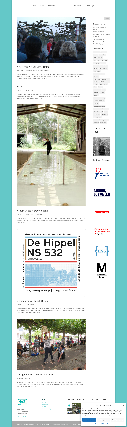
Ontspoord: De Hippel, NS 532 (33, 300)
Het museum (78, 6)
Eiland (20, 86)
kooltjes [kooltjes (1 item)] (100, 87)
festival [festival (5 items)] (95, 68)
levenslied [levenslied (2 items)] (96, 92)
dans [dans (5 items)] (100, 65)
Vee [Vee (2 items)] (107, 120)
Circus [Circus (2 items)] (95, 65)
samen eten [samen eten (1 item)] (97, 114)
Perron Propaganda (99, 32)
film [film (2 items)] (100, 68)
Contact (88, 6)
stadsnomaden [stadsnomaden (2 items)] (97, 117)
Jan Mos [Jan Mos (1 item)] (96, 84)
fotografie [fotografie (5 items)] (105, 68)
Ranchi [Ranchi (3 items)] (106, 111)
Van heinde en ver (98, 39)
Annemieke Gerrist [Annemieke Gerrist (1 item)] (98, 60)
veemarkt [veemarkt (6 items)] (96, 122)
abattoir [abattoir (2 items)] (96, 54)
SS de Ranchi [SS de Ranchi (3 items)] (104, 114)
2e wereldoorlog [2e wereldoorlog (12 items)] (98, 52)
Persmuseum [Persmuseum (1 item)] (105, 109)
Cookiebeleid (98, 423)
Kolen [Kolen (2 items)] (95, 87)
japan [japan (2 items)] (101, 84)
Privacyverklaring (106, 423)
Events (27, 70)
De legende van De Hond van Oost (35, 374)
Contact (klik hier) (22, 416)
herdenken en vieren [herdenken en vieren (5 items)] (99, 74)
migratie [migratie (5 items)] (96, 95)
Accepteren (89, 420)
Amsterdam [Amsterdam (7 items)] (102, 54)
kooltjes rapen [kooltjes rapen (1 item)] (97, 89)
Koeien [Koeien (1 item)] (105, 84)
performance (33, 70)
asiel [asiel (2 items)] (106, 60)
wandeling (46, 70)
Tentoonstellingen (46, 409)
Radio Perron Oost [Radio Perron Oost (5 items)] (98, 111)
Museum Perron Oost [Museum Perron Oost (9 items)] (99, 100)
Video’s (43, 407)
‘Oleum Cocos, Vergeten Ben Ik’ (33, 210)
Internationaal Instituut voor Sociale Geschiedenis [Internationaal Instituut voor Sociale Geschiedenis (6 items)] (100, 80)
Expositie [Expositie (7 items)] (105, 65)
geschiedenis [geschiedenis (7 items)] (97, 71)
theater (40, 70)
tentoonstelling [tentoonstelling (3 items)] (97, 120)
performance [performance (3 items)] (97, 109)
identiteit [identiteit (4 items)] (96, 76)
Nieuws (40, 6)
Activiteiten (50, 6)
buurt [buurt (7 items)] (104, 63)
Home (34, 6)
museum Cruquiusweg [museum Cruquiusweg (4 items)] (99, 98)
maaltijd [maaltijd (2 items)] (102, 92)
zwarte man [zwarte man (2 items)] (103, 122)
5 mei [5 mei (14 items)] (105, 52)
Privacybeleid (64, 424)
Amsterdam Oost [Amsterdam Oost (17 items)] (98, 57)
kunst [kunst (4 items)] (104, 89)
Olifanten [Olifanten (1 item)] (96, 103)
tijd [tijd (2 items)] (103, 120)
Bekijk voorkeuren (117, 420)
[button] (123, 405)
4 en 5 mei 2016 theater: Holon (33, 66)
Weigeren (103, 420)
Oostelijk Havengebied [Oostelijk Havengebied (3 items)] (99, 106)
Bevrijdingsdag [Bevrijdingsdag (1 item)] (97, 63)
